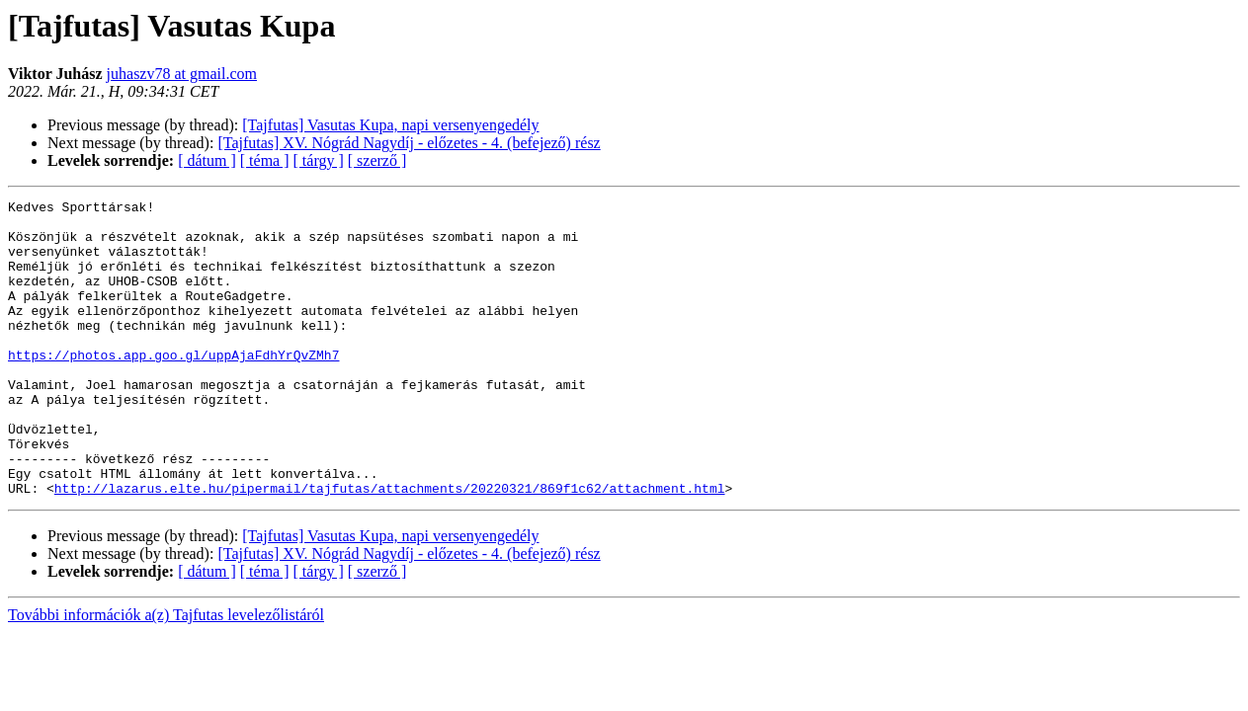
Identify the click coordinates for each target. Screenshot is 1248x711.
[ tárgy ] (318, 160)
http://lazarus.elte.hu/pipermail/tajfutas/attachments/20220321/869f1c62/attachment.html (389, 547)
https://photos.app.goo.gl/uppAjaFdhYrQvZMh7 (173, 387)
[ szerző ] (377, 160)
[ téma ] (265, 160)
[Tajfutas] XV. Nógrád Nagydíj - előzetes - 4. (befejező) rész (408, 142)
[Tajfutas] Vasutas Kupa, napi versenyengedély (390, 125)
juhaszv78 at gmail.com (182, 73)
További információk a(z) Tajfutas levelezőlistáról (166, 674)
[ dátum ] (207, 160)
